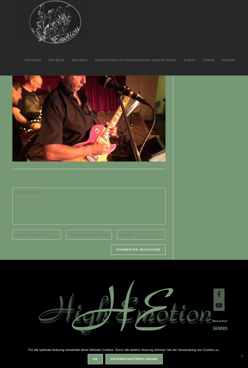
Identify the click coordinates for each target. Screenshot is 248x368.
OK (95, 359)
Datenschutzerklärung (134, 359)
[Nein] (241, 355)
